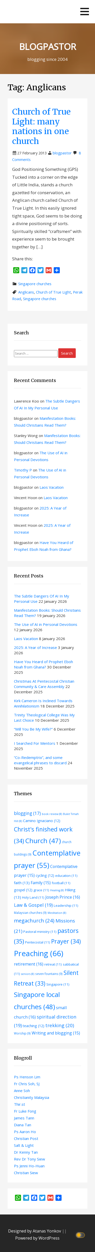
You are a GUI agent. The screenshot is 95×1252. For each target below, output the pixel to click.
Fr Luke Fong (25, 1111)
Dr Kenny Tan (26, 1152)
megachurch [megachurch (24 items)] (34, 920)
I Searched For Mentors (34, 743)
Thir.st (19, 1104)
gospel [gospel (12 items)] (23, 889)
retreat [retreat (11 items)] (53, 964)
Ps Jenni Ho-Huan (29, 1165)
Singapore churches (34, 283)
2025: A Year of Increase (35, 647)
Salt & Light (24, 1145)
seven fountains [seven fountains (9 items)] (49, 974)
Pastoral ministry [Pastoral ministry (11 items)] (39, 931)
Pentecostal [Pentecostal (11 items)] (37, 942)
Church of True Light (53, 292)
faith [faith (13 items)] (22, 882)
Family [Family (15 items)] (41, 882)
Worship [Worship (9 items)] (22, 1033)
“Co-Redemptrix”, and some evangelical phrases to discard (40, 760)
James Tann (24, 1117)
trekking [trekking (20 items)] (59, 1025)
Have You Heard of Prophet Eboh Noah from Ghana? (43, 664)
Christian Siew (26, 1172)
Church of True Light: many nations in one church (41, 126)
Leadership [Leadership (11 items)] (66, 905)
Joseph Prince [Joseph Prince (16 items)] (62, 897)
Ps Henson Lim (27, 1076)
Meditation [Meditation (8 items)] (57, 913)
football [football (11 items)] (61, 883)
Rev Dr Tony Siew (29, 1159)
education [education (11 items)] (66, 875)
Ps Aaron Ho (25, 1131)
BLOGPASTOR (47, 46)
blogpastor (62, 153)
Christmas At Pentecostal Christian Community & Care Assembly (44, 684)
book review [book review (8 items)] (52, 814)
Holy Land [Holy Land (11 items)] (33, 897)
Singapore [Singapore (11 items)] (57, 984)
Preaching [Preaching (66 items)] (38, 953)
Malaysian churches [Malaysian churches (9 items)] (30, 913)
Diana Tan (22, 1124)
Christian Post (26, 1138)
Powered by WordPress (37, 1238)
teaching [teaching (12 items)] (33, 1025)
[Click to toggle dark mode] (81, 1234)
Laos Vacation (52, 487)
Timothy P (23, 470)
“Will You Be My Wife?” (33, 729)
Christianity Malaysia (31, 1097)
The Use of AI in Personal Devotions (45, 624)
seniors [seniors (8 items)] (27, 974)
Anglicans (26, 292)
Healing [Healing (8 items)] (57, 890)
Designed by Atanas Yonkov (35, 1231)
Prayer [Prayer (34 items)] (66, 941)
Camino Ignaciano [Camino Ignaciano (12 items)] (41, 820)
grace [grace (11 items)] (41, 890)
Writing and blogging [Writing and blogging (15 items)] (56, 1033)
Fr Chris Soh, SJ (27, 1083)
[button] (84, 11)
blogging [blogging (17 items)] (27, 813)
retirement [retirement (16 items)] (28, 964)
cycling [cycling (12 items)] (45, 875)
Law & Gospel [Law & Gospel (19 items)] (33, 905)
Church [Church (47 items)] (43, 840)
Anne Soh (22, 1090)
